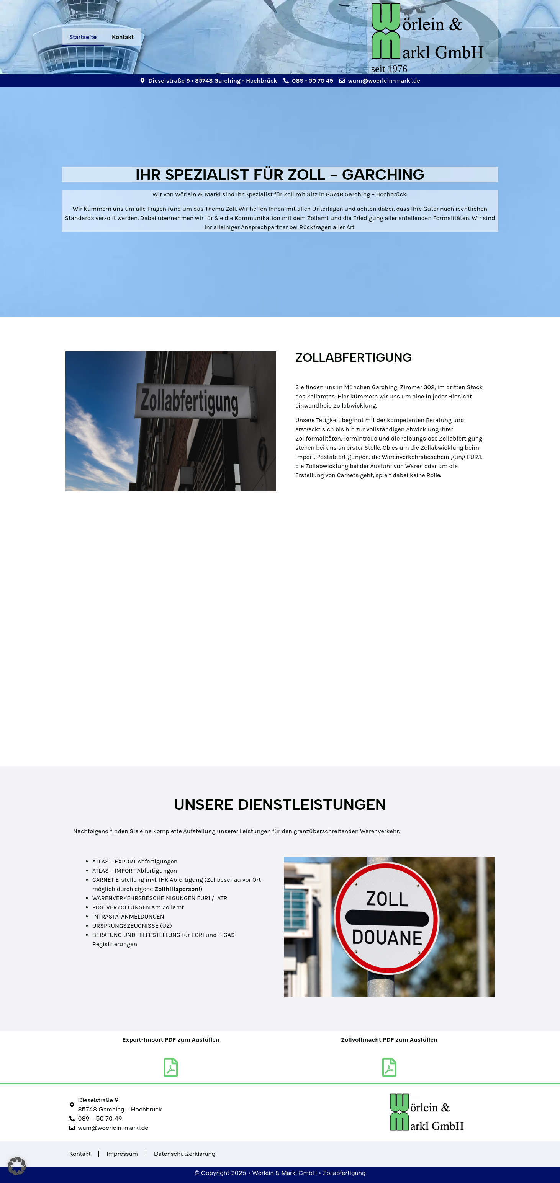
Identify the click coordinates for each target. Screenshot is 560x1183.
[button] (17, 1166)
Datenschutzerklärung (184, 1153)
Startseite (83, 37)
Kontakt (123, 37)
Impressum (122, 1153)
